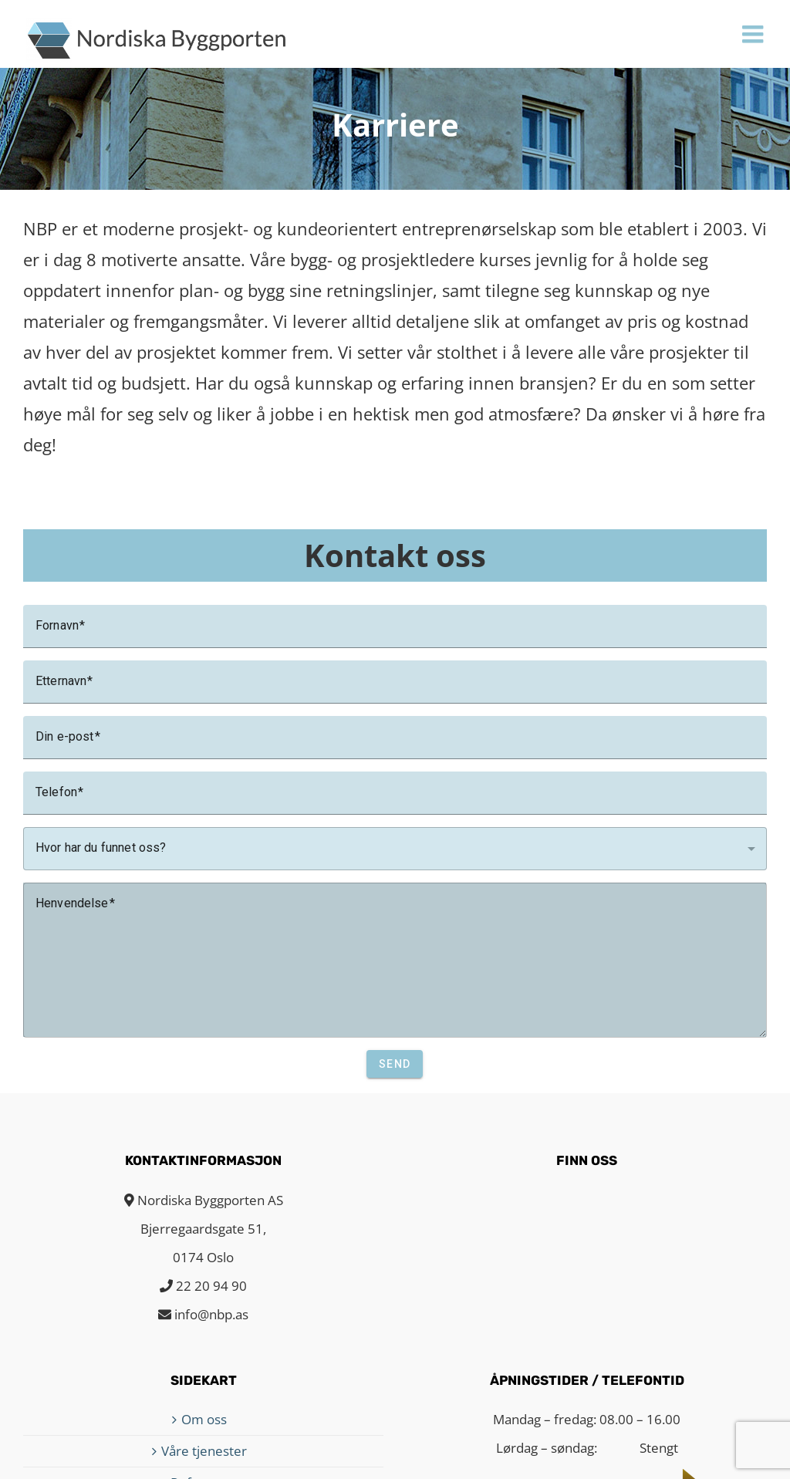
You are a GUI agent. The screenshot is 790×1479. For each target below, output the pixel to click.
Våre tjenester (204, 1451)
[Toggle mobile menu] (754, 34)
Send (394, 1064)
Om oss (204, 1419)
